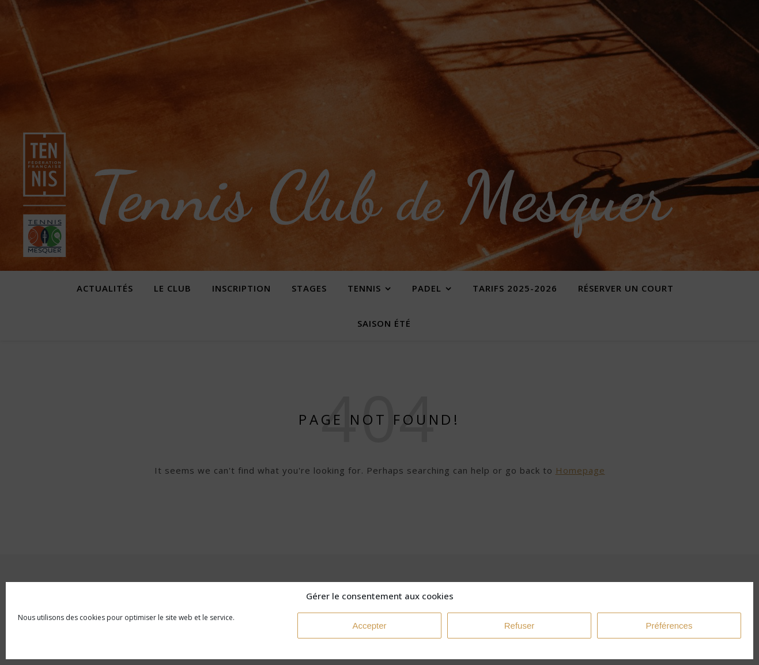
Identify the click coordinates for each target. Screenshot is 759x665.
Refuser (519, 625)
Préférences (669, 625)
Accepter (369, 625)
